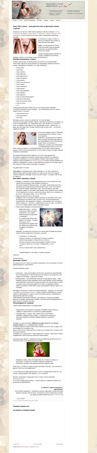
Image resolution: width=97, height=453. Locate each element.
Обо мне (15, 20)
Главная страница (38, 444)
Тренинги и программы (29, 20)
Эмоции (36, 400)
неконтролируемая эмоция (27, 292)
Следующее (16, 444)
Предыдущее (59, 444)
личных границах (38, 160)
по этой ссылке (58, 394)
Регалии (58, 20)
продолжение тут (18, 378)
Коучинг (52, 20)
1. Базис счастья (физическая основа (26, 400)
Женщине (46, 20)
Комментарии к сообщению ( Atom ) (30, 446)
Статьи (20, 20)
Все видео (39, 20)
